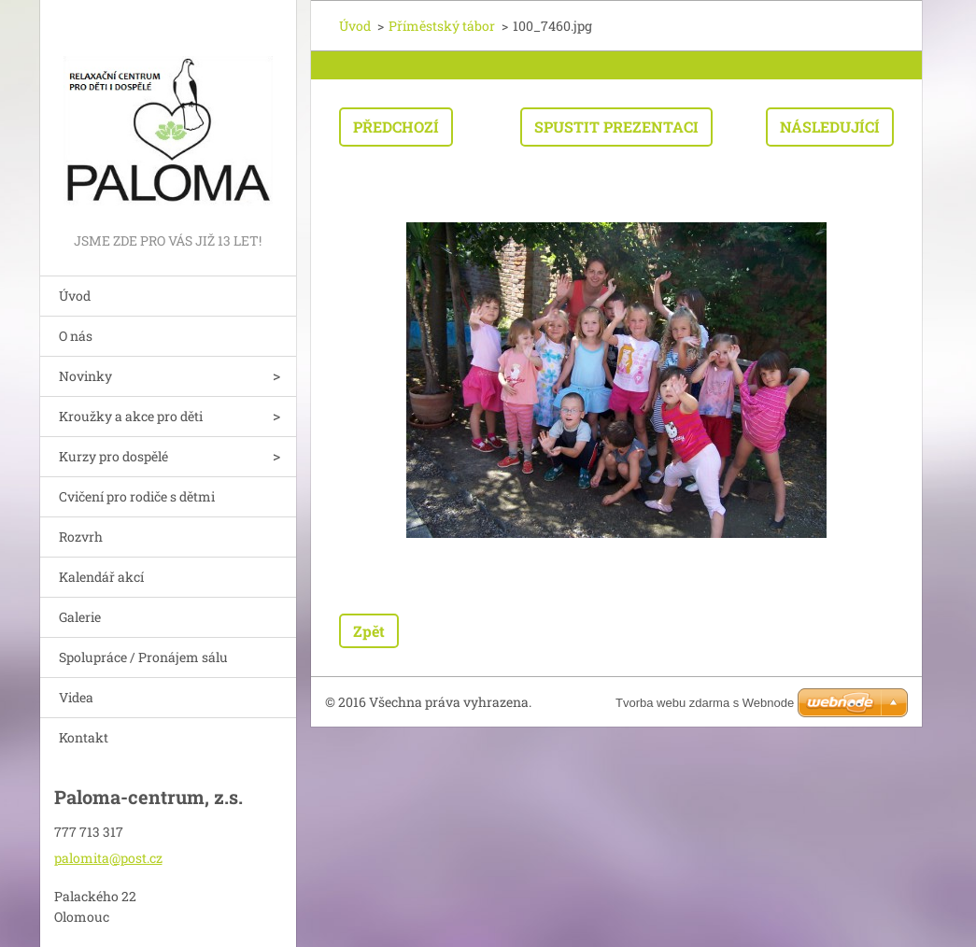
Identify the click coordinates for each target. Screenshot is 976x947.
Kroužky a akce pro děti (131, 416)
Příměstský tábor (442, 26)
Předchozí (396, 126)
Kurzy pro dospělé (113, 456)
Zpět (369, 631)
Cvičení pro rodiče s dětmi (137, 496)
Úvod (75, 295)
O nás (75, 336)
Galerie (80, 617)
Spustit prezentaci (616, 126)
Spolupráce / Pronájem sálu (143, 657)
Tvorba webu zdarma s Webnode (704, 703)
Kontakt (83, 737)
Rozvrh (81, 536)
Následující (830, 126)
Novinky (85, 376)
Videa (76, 697)
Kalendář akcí (101, 577)
